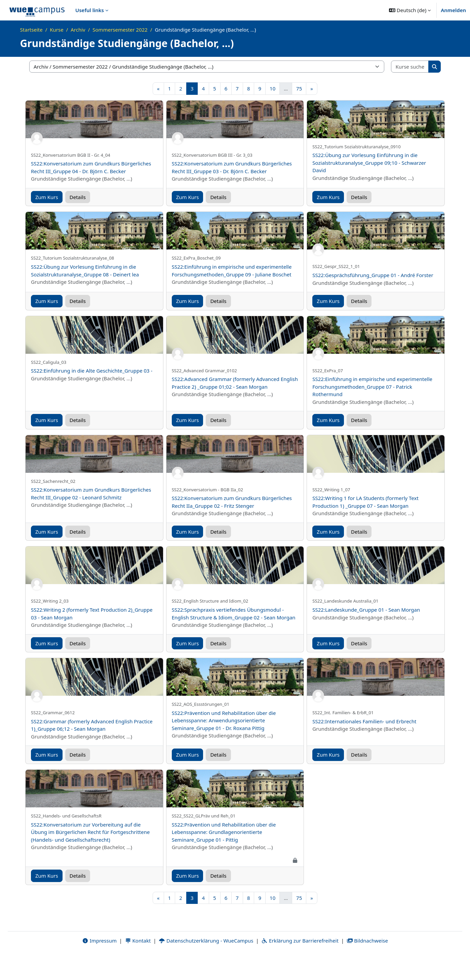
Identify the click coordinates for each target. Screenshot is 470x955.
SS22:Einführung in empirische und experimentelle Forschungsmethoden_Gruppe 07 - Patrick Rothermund (372, 386)
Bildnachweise (367, 940)
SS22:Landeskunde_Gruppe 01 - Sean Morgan (366, 609)
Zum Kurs (46, 197)
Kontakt (138, 940)
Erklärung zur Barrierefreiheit (299, 940)
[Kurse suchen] (410, 67)
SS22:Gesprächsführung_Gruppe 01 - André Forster (372, 275)
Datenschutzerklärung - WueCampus (206, 940)
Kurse (56, 29)
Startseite (31, 29)
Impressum (99, 940)
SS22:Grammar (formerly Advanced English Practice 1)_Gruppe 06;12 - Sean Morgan (92, 725)
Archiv (78, 29)
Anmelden (453, 10)
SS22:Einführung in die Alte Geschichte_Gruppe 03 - (91, 370)
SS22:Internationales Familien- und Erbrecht (364, 721)
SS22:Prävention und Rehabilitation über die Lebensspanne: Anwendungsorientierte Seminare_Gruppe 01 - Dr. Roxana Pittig (224, 720)
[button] (410, 10)
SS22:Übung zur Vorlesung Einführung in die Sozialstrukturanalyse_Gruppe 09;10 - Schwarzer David (369, 163)
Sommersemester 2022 (120, 29)
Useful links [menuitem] (89, 10)
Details (78, 197)
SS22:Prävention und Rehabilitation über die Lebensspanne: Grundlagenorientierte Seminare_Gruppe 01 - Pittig (224, 832)
